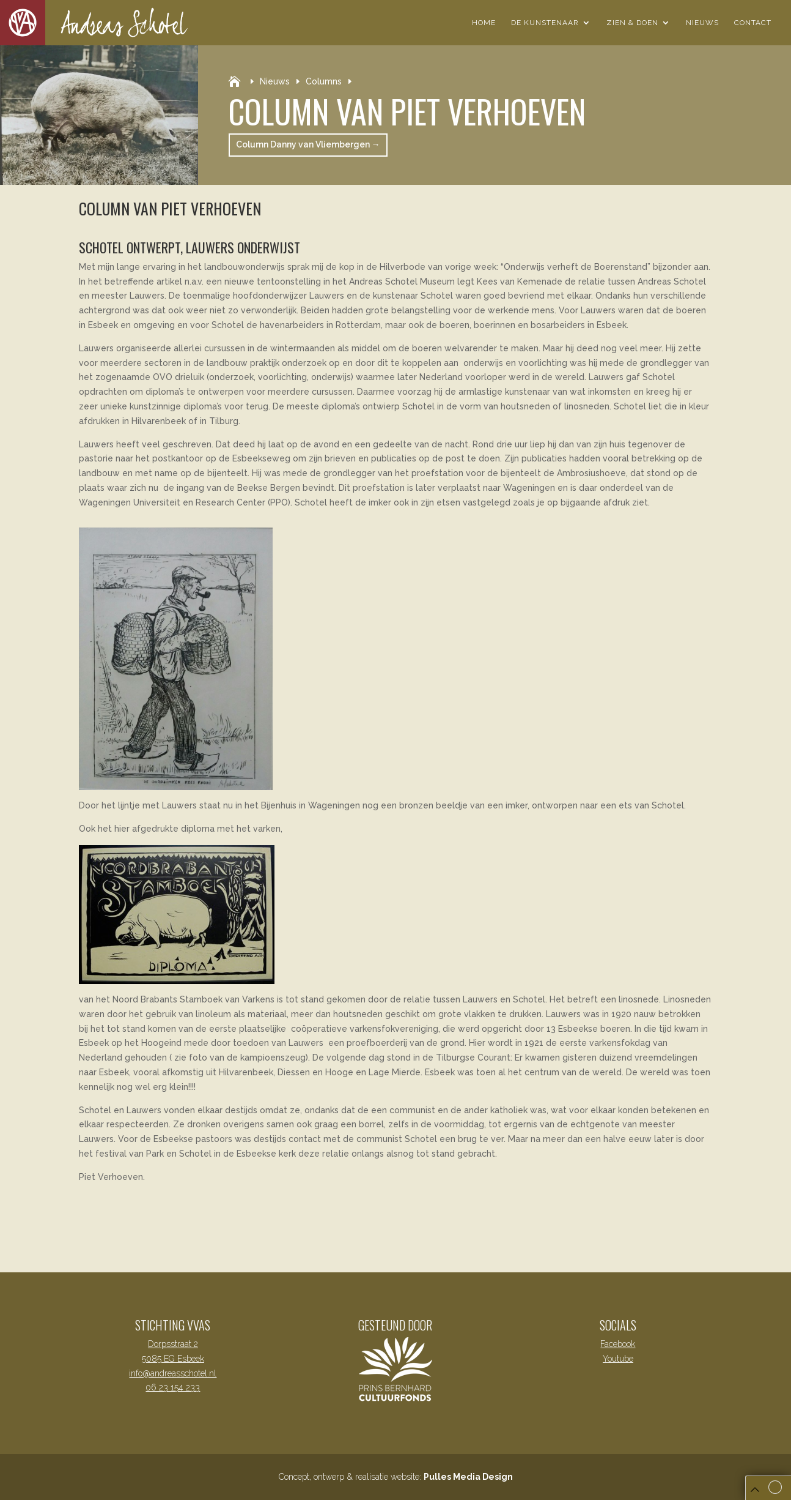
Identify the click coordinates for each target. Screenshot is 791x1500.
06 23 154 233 (172, 1387)
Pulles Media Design (468, 1477)
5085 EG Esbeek (173, 1359)
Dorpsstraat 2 (173, 1344)
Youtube (618, 1359)
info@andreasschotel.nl (172, 1373)
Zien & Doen (632, 22)
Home (484, 22)
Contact (752, 22)
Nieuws (702, 22)
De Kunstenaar (545, 22)
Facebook (617, 1344)
